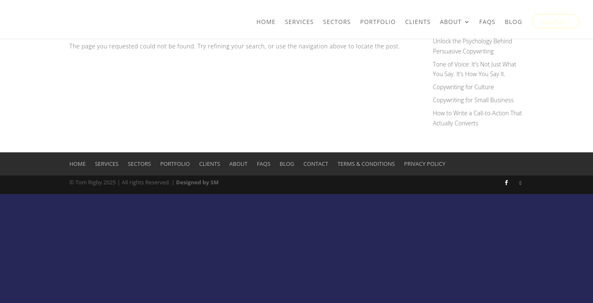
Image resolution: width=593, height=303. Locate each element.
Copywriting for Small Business (473, 100)
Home (266, 22)
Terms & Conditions (365, 163)
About (451, 22)
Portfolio (378, 22)
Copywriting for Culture (463, 87)
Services (299, 22)
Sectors (337, 22)
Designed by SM (197, 182)
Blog (513, 22)
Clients (418, 22)
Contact (555, 22)
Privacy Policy (424, 163)
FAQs (487, 22)
